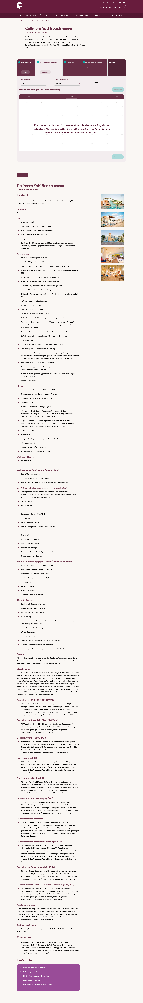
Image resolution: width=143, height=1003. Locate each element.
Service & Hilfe (117, 3)
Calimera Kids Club (61, 15)
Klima (40, 175)
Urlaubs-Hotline (107, 3)
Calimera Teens (116, 15)
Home (19, 15)
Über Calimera (45, 15)
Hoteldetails (22, 175)
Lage (32, 175)
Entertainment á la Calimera (81, 15)
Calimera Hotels (30, 15)
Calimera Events (101, 15)
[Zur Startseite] (19, 6)
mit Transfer (93, 82)
